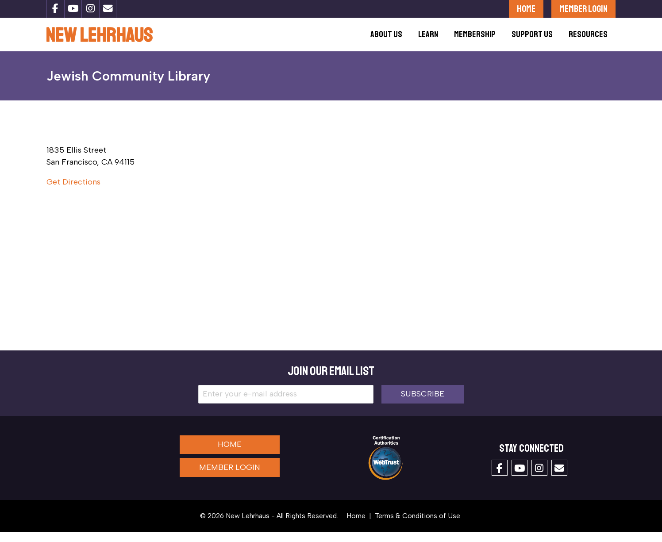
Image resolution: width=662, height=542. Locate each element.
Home (526, 9)
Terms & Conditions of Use (417, 526)
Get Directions (73, 192)
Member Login (583, 9)
